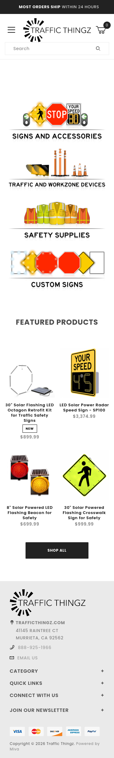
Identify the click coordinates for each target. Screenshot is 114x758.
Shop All (56, 550)
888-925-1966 (34, 648)
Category (24, 671)
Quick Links (26, 683)
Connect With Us (34, 695)
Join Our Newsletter (39, 710)
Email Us (27, 658)
